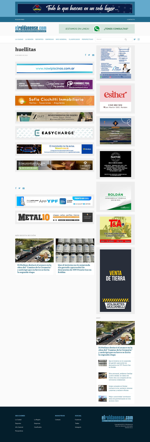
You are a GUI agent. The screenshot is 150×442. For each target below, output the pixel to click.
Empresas (50, 39)
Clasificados (74, 39)
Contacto (131, 19)
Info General (61, 39)
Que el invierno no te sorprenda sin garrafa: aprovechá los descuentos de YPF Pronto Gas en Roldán (120, 364)
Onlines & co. (129, 427)
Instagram (78, 427)
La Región (29, 39)
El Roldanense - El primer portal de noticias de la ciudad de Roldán (30, 28)
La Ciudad (19, 39)
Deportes (39, 39)
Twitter (77, 423)
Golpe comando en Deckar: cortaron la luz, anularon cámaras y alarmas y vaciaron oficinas (120, 388)
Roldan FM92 (19, 19)
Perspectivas (87, 39)
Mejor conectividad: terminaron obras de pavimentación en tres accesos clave (120, 399)
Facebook (78, 420)
